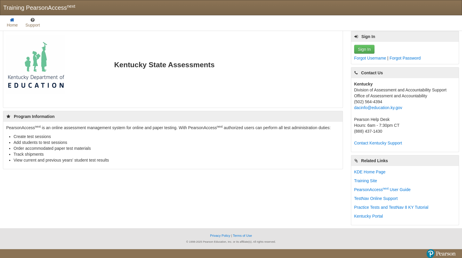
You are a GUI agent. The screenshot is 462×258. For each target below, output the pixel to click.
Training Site (365, 180)
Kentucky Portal (368, 216)
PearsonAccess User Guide (382, 189)
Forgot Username (370, 58)
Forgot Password (405, 58)
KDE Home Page (370, 172)
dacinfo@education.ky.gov (378, 107)
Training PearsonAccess (39, 7)
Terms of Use (242, 235)
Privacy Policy (220, 235)
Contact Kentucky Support (378, 143)
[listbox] (33, 23)
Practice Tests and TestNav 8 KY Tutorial (391, 207)
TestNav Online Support (376, 198)
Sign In (364, 49)
